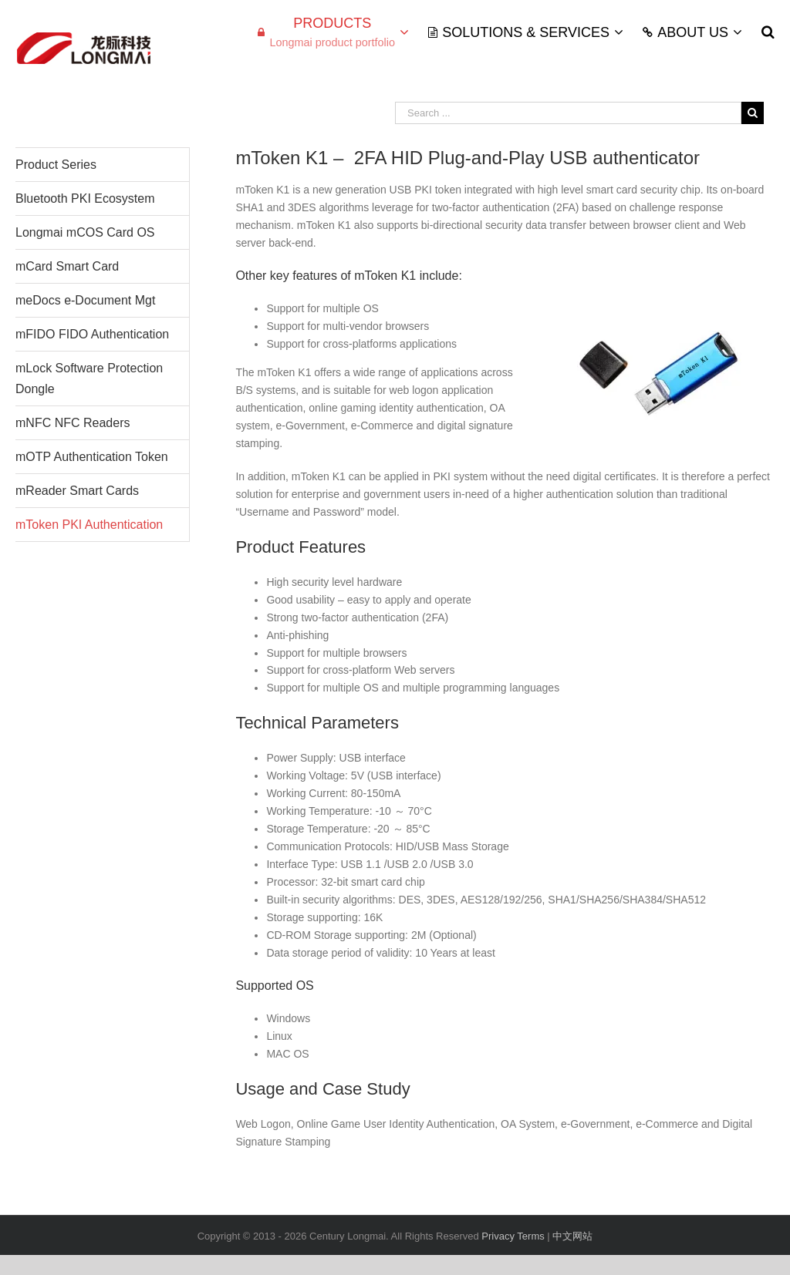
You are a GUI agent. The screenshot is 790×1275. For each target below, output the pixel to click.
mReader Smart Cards (77, 490)
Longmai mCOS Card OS (85, 232)
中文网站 (572, 1236)
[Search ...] (568, 113)
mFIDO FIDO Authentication (92, 334)
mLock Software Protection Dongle (89, 378)
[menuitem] (343, 32)
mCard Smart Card (67, 266)
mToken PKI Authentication (89, 524)
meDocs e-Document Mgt (85, 300)
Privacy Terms (514, 1236)
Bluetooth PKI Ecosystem (85, 198)
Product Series (55, 164)
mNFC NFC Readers (72, 422)
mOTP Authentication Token (91, 456)
